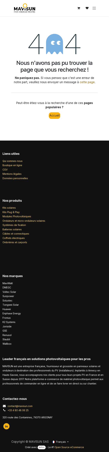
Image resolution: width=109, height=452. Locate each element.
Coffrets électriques (14, 238)
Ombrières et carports (15, 242)
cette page (87, 82)
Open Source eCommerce (69, 447)
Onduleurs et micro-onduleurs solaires (24, 220)
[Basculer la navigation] (94, 8)
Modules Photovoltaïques (17, 216)
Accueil (54, 115)
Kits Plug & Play (11, 212)
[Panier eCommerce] (78, 8)
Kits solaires (9, 207)
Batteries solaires (12, 229)
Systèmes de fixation (14, 225)
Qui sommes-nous (13, 161)
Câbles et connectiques (16, 233)
